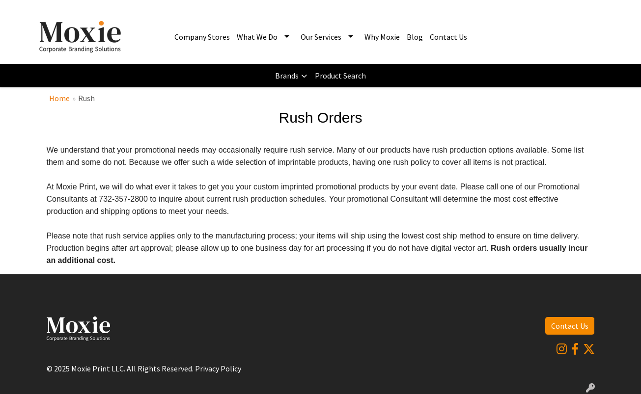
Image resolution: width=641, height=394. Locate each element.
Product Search (340, 75)
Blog (415, 37)
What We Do (257, 37)
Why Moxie (382, 37)
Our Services (321, 37)
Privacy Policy (218, 368)
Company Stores (202, 37)
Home (59, 98)
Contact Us (448, 37)
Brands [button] (287, 75)
